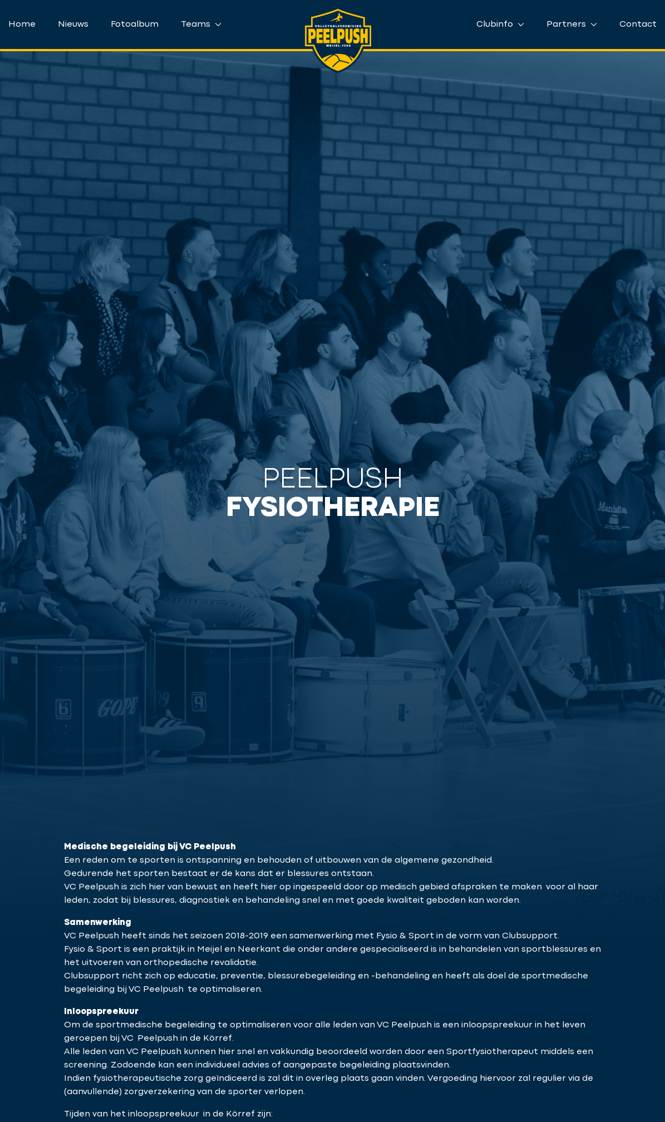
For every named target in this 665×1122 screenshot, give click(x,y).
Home (22, 24)
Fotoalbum (135, 24)
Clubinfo (500, 24)
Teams (201, 24)
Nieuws (73, 24)
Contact (638, 24)
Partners (571, 24)
